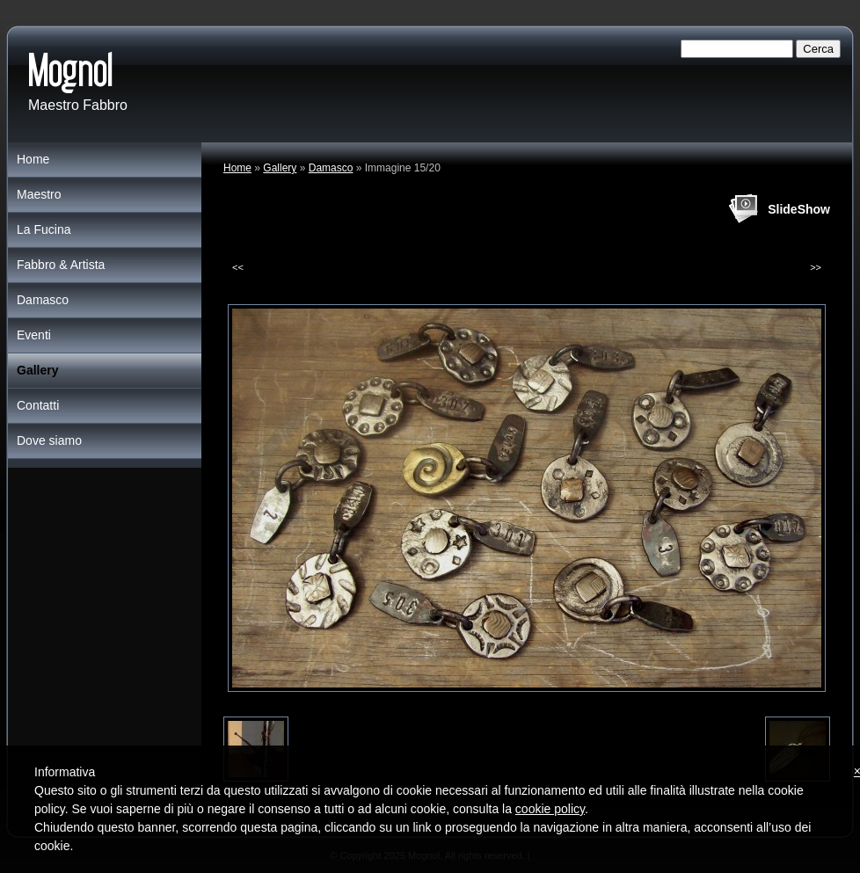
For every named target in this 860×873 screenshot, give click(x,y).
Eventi (34, 335)
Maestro (39, 194)
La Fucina (43, 229)
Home (237, 168)
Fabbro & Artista (61, 265)
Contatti (38, 405)
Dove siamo (49, 440)
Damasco (331, 168)
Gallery (279, 168)
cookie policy (550, 809)
